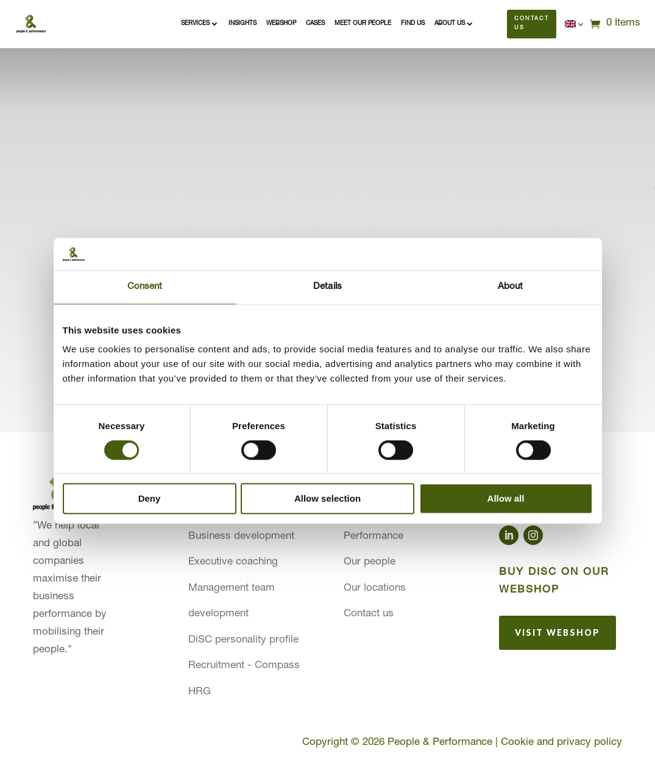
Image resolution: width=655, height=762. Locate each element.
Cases (315, 24)
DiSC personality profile (243, 640)
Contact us (531, 23)
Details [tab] (327, 286)
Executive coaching (233, 562)
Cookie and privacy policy (561, 743)
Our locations (375, 588)
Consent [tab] (145, 286)
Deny (149, 499)
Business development (241, 537)
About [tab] (510, 286)
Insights (242, 24)
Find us (413, 24)
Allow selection (327, 499)
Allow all (506, 499)
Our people (369, 562)
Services (195, 24)
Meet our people (363, 24)
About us (449, 24)
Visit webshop (557, 632)
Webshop (281, 24)
